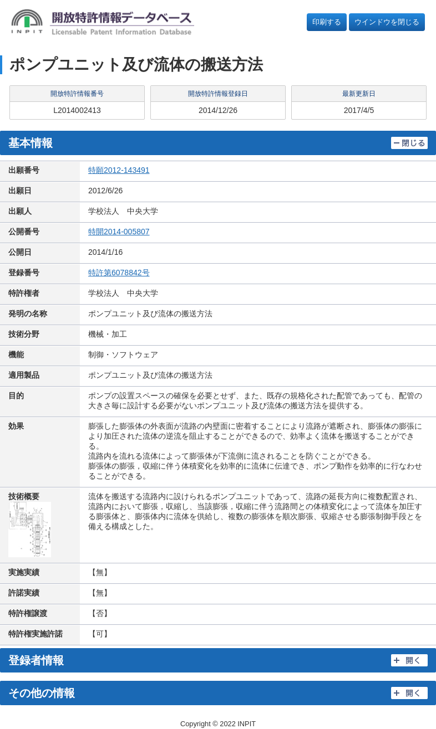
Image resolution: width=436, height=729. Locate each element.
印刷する (326, 22)
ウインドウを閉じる (386, 22)
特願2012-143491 (119, 170)
